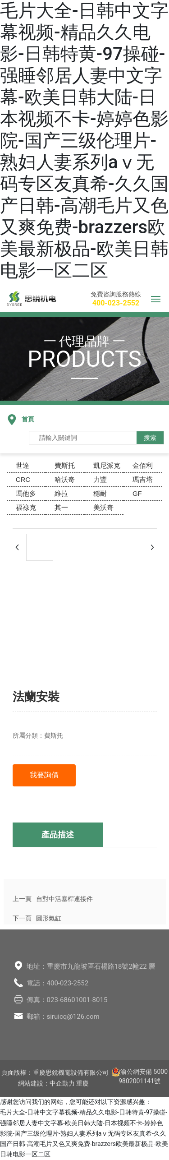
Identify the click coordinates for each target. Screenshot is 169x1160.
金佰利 (142, 465)
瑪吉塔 (142, 479)
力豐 (100, 479)
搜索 (150, 437)
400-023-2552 (115, 303)
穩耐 (100, 493)
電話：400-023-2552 (58, 983)
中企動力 (62, 1083)
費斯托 (65, 465)
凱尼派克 (106, 465)
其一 (61, 507)
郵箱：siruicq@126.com (63, 1016)
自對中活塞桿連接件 (64, 898)
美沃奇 (103, 507)
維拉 (61, 493)
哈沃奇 (65, 479)
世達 (22, 465)
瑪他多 (26, 493)
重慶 (82, 1083)
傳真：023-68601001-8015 (67, 1000)
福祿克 (26, 507)
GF (137, 493)
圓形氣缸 (48, 918)
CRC (23, 479)
